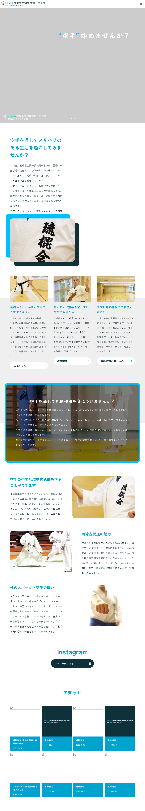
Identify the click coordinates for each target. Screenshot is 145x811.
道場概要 (127, 783)
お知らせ (127, 788)
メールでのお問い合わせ (23, 804)
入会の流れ (112, 789)
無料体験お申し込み (128, 795)
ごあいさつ (112, 780)
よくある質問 (128, 777)
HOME (109, 775)
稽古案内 (111, 785)
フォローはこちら (64, 615)
